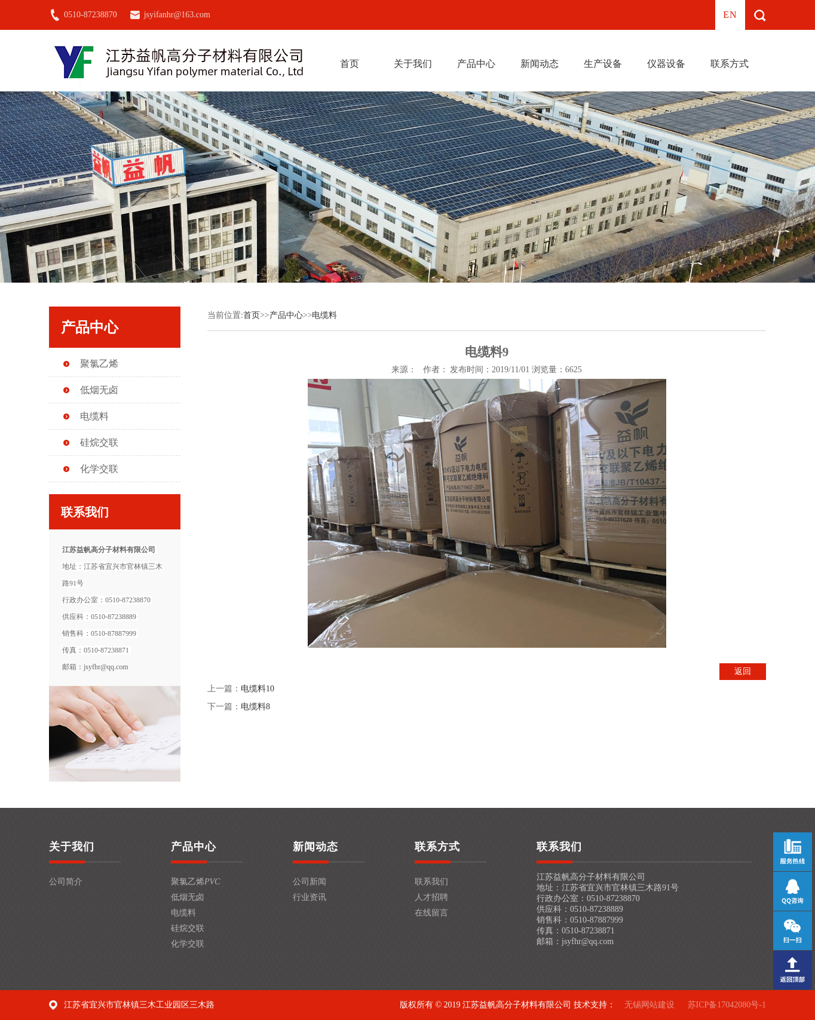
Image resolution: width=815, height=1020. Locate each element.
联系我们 (431, 881)
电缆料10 (257, 688)
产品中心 (476, 64)
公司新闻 (309, 881)
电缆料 (94, 416)
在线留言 (431, 912)
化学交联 (99, 469)
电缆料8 (255, 706)
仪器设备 (666, 64)
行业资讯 (309, 897)
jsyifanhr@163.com (177, 14)
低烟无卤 (99, 390)
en (730, 15)
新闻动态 (539, 64)
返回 (742, 671)
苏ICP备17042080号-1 (727, 1004)
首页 (349, 64)
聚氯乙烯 (99, 364)
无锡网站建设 (649, 1004)
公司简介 (65, 881)
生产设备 (603, 64)
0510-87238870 (90, 14)
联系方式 (729, 64)
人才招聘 (431, 897)
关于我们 (413, 64)
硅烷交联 (99, 442)
